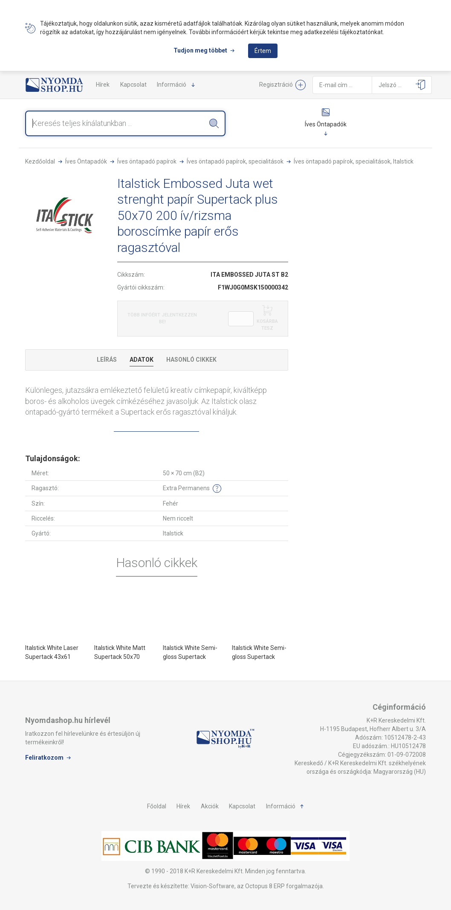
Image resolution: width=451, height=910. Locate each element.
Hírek (103, 84)
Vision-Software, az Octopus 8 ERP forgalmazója (257, 886)
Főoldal (156, 806)
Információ (171, 84)
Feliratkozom (44, 757)
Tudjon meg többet (200, 50)
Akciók (210, 806)
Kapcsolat (133, 84)
